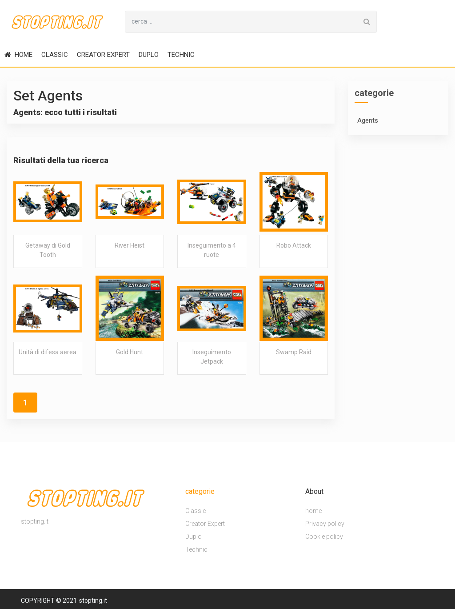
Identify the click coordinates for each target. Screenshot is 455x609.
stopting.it (93, 600)
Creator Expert (103, 55)
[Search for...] (241, 22)
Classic (54, 55)
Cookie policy (324, 536)
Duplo (149, 55)
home (18, 55)
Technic (181, 55)
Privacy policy (324, 523)
